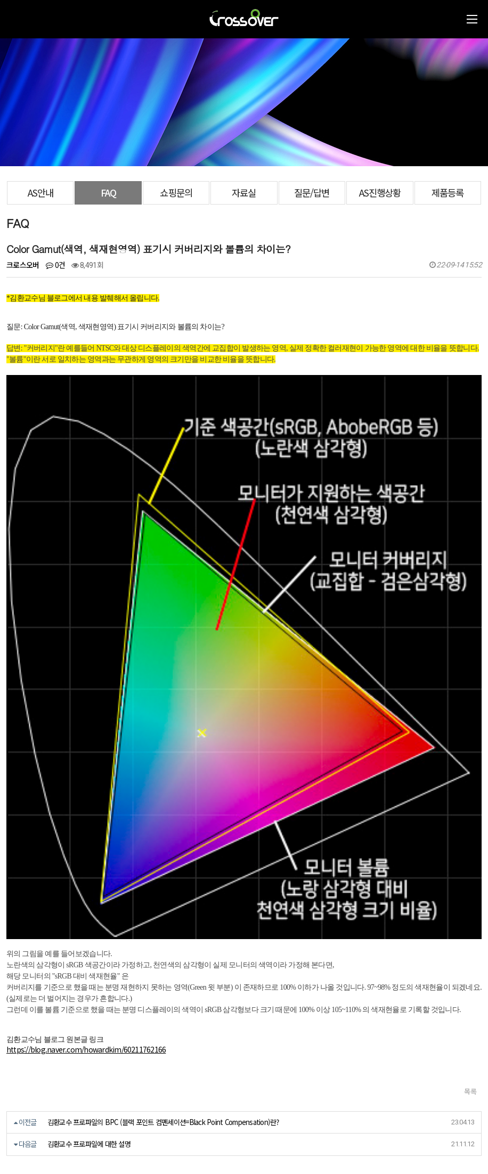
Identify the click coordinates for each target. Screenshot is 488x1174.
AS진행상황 (380, 192)
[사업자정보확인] (138, 1091)
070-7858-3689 (45, 1124)
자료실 (244, 192)
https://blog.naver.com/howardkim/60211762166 (86, 738)
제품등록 (447, 192)
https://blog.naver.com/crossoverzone (133, 1136)
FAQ (108, 192)
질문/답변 (311, 192)
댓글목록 (28, 880)
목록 (470, 780)
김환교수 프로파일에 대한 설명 (89, 833)
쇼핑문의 (176, 192)
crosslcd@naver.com (40, 1111)
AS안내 (40, 192)
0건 (55, 264)
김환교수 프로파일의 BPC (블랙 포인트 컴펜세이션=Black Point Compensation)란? (163, 811)
